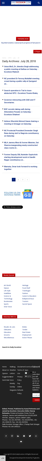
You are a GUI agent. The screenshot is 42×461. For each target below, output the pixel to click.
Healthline (7, 293)
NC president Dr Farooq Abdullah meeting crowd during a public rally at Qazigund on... (21, 81)
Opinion (5, 373)
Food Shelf (26, 288)
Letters (12, 373)
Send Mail (5, 380)
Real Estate (26, 332)
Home (4, 367)
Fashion (25, 293)
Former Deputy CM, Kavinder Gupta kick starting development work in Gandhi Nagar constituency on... (21, 157)
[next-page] (27, 179)
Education (7, 332)
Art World (7, 285)
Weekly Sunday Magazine (13, 386)
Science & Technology (8, 297)
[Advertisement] (21, 21)
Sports (6, 304)
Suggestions (6, 377)
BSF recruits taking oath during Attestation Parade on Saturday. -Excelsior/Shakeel (18, 112)
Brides (24, 327)
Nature (6, 288)
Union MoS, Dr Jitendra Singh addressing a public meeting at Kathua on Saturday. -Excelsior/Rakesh (21, 69)
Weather (13, 370)
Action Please (27, 337)
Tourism (25, 301)
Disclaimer (21, 367)
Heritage (25, 285)
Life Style (7, 291)
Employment (26, 335)
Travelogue (26, 291)
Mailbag (12, 367)
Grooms (7, 335)
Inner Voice (8, 307)
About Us (5, 370)
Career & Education (29, 296)
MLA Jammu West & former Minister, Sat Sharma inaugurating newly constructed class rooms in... (21, 145)
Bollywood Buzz (28, 299)
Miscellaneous (9, 337)
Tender (24, 329)
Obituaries (7, 329)
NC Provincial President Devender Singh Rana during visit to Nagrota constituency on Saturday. (21, 133)
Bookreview (8, 301)
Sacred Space (27, 304)
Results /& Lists (9, 327)
